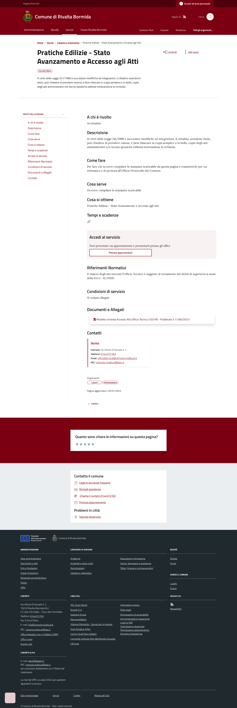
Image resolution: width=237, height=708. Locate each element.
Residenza (181, 30)
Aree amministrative (31, 558)
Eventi (173, 588)
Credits (76, 695)
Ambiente (75, 558)
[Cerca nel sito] (209, 16)
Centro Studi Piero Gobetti (83, 634)
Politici (24, 582)
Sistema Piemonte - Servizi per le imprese (91, 624)
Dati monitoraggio (29, 695)
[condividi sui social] (169, 52)
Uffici (23, 587)
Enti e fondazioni (29, 568)
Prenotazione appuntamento (134, 630)
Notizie (173, 558)
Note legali (125, 610)
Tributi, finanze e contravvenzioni (136, 568)
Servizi (69, 30)
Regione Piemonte (31, 3)
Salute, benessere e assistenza (135, 563)
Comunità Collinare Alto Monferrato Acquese (92, 639)
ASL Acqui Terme (78, 605)
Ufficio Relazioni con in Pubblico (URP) (39, 634)
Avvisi (173, 563)
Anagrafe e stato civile (81, 563)
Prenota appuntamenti (120, 252)
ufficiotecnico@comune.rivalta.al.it (117, 358)
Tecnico (95, 343)
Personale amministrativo (33, 578)
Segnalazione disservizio (132, 626)
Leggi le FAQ (126, 622)
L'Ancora (74, 643)
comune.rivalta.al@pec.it (110, 362)
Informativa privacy (130, 605)
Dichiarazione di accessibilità (134, 614)
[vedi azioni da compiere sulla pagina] (191, 52)
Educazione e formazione (132, 558)
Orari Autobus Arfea (80, 629)
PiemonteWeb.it (78, 619)
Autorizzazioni (77, 568)
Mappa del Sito (101, 695)
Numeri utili (26, 644)
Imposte (165, 30)
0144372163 (108, 354)
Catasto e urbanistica (68, 42)
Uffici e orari (26, 639)
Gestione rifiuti (146, 30)
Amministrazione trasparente (135, 619)
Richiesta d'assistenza (131, 634)
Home (40, 42)
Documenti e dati (29, 563)
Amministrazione (34, 30)
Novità (54, 30)
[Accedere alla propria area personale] (195, 3)
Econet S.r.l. (76, 610)
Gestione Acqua (78, 614)
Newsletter (176, 609)
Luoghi (173, 583)
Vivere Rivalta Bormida (94, 30)
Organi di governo (29, 573)
